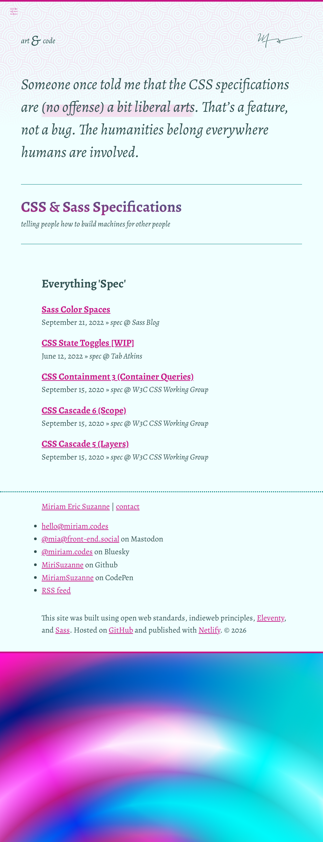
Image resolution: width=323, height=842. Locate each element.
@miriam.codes (67, 551)
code (49, 40)
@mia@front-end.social (80, 538)
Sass (62, 629)
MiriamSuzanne (68, 577)
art (25, 40)
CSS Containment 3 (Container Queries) (118, 376)
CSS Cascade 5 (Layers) (85, 443)
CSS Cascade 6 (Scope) (84, 410)
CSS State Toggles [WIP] (88, 342)
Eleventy (270, 617)
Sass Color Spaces (76, 309)
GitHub (121, 629)
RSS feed (56, 590)
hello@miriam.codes (75, 525)
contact (128, 506)
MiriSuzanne (63, 564)
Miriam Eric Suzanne (76, 506)
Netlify (209, 629)
